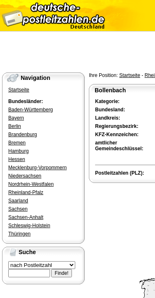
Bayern (16, 118)
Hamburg (18, 151)
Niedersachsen (24, 176)
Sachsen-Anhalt (25, 217)
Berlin (14, 126)
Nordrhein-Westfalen (31, 184)
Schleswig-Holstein (29, 225)
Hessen (16, 159)
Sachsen (18, 209)
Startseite (129, 75)
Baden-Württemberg (30, 110)
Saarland (18, 201)
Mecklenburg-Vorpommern (37, 168)
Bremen (17, 143)
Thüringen (19, 234)
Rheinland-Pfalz (25, 192)
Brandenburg (22, 134)
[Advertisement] (122, 214)
